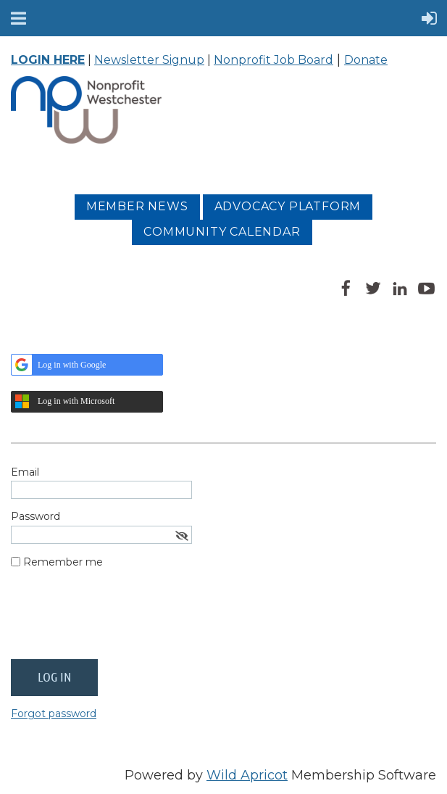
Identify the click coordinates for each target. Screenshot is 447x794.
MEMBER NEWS (137, 206)
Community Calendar (221, 232)
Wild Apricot (247, 775)
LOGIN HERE (48, 60)
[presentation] (121, 620)
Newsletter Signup (149, 60)
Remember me (63, 561)
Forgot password (53, 713)
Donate (366, 60)
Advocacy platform (288, 206)
